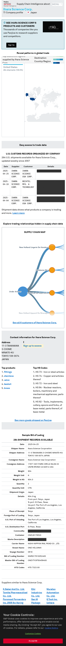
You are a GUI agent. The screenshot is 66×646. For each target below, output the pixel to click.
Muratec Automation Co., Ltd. (53, 592)
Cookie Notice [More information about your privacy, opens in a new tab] (51, 629)
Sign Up (11, 45)
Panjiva (10, 4)
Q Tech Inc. (52, 599)
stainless (9, 376)
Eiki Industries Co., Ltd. (36, 592)
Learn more (18, 213)
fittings (8, 372)
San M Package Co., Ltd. (35, 602)
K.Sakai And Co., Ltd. (14, 589)
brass (7, 388)
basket (7, 384)
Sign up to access (32, 346)
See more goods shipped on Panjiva (33, 420)
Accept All (33, 641)
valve (7, 380)
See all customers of (35, 323)
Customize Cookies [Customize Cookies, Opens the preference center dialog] (33, 634)
